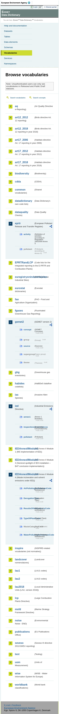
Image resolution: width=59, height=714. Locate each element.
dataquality (21, 212)
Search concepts (39, 98)
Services (8, 58)
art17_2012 (21, 151)
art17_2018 (21, 162)
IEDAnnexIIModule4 (24, 474)
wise (17, 673)
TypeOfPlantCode (29, 518)
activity (27, 234)
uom (17, 662)
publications (22, 631)
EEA (16, 2)
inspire (19, 548)
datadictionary (23, 201)
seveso (19, 643)
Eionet (15, 20)
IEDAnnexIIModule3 (24, 460)
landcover (21, 559)
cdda (18, 181)
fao (17, 299)
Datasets (8, 31)
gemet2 (19, 321)
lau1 (17, 570)
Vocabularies (10, 53)
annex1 (27, 417)
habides (19, 383)
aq (16, 106)
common (20, 189)
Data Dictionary (26, 20)
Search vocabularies (17, 98)
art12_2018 (21, 128)
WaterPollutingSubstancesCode (29, 535)
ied (17, 406)
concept (27, 329)
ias (16, 394)
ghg (17, 372)
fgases (19, 310)
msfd (18, 609)
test (17, 654)
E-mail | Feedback (12, 705)
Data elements (11, 42)
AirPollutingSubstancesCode (29, 488)
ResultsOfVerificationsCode (29, 508)
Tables (7, 36)
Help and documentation (15, 26)
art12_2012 (21, 117)
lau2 (17, 578)
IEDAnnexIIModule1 (24, 448)
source (27, 346)
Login (36, 7)
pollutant (28, 437)
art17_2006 (21, 139)
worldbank (21, 684)
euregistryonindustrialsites (24, 277)
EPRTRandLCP (24, 262)
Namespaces (10, 63)
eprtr (18, 223)
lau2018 (19, 586)
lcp (17, 598)
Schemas (8, 47)
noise (18, 620)
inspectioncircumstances (29, 427)
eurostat (20, 288)
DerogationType (29, 498)
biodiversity (22, 173)
